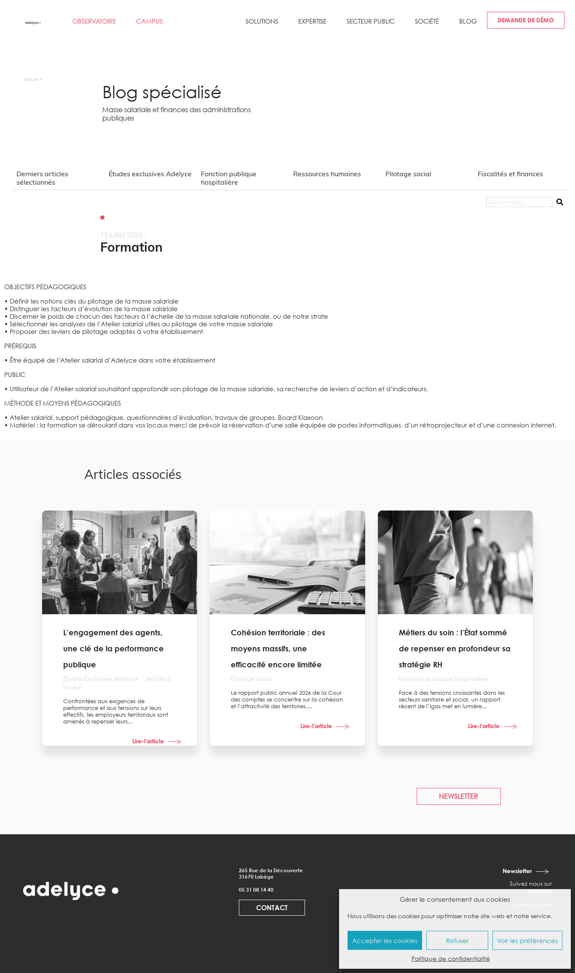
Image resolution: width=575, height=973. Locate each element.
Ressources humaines (327, 173)
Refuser (457, 940)
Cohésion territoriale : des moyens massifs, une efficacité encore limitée (278, 648)
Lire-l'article (148, 741)
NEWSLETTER (458, 796)
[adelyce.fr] (33, 22)
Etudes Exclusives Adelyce (101, 678)
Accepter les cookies (384, 940)
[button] (261, 24)
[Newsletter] (543, 871)
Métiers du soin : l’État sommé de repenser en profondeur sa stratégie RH (455, 648)
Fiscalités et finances (510, 173)
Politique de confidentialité (451, 958)
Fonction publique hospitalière (229, 177)
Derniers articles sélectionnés (42, 177)
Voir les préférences (527, 940)
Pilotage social (408, 173)
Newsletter (517, 870)
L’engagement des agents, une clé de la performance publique (113, 648)
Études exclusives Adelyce (150, 173)
